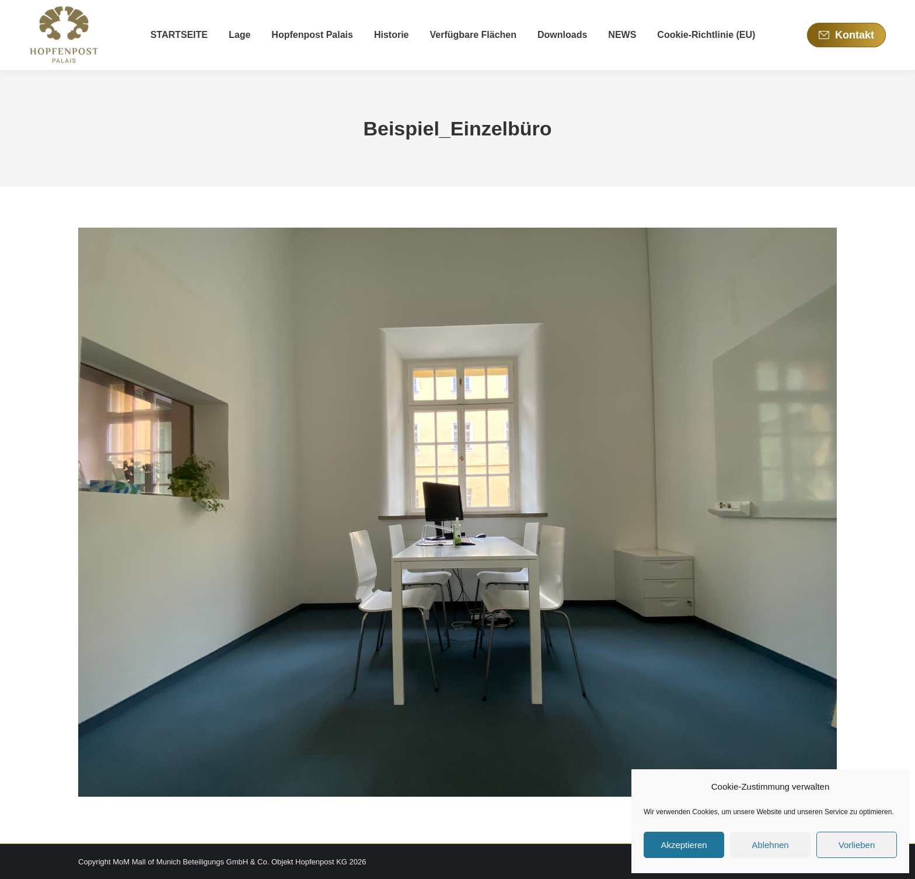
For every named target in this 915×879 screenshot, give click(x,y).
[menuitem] (179, 35)
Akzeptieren (684, 845)
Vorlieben (857, 845)
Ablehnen (770, 845)
